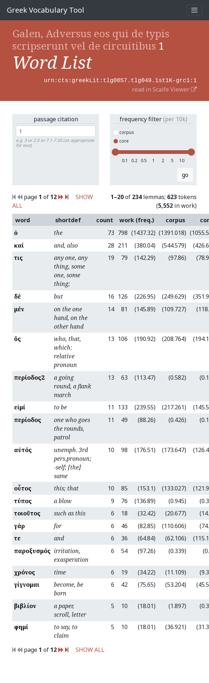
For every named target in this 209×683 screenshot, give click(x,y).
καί (19, 245)
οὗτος (22, 488)
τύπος (23, 500)
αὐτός (23, 449)
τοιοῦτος (27, 513)
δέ (17, 296)
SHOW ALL (90, 649)
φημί (21, 626)
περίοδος (27, 419)
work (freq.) (136, 219)
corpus (124, 131)
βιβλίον (25, 605)
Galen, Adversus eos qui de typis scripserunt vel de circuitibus (90, 39)
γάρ (19, 525)
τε (17, 537)
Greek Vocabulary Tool (45, 10)
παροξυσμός (32, 550)
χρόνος (24, 572)
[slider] (115, 151)
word (22, 219)
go (185, 174)
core (121, 140)
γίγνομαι (26, 584)
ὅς (17, 338)
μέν (19, 308)
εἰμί (19, 406)
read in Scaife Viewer (164, 89)
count (104, 219)
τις (18, 257)
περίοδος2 (29, 377)
